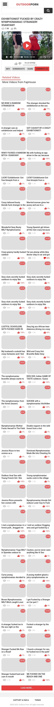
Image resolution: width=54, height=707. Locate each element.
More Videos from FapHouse (19, 82)
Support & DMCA (21, 700)
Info (8, 69)
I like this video (16, 63)
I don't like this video (19, 63)
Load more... (27, 688)
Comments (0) (42, 69)
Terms (38, 700)
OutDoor (27, 4)
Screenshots (19, 69)
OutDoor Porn (24, 705)
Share (30, 69)
